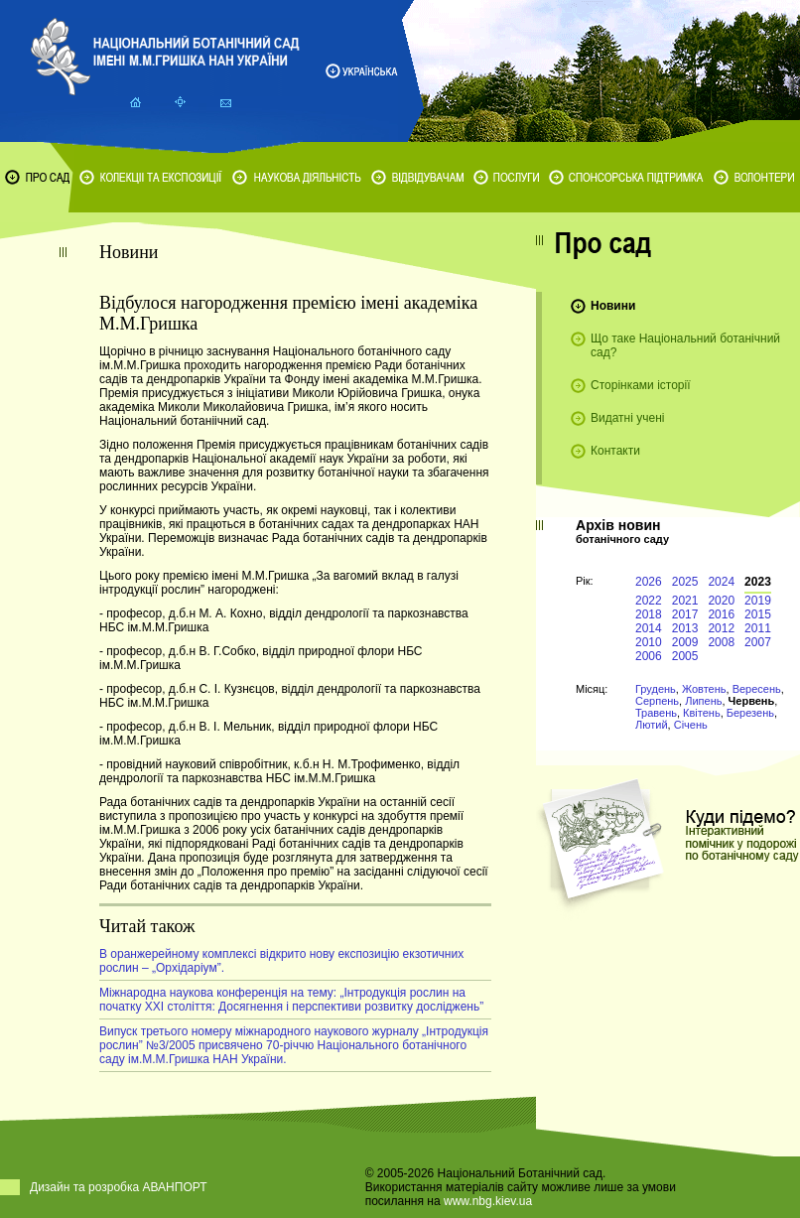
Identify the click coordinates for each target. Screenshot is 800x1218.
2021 (685, 601)
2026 (648, 582)
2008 (721, 642)
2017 (685, 614)
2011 (757, 628)
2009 (685, 642)
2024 (721, 582)
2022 (648, 601)
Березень (750, 713)
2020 (721, 601)
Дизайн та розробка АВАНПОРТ (118, 1187)
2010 (648, 642)
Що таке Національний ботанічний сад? (685, 345)
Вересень (757, 689)
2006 (648, 656)
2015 (757, 614)
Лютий (651, 725)
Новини (613, 306)
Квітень (702, 713)
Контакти (615, 451)
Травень (656, 713)
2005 (685, 656)
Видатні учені (627, 418)
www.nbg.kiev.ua (488, 1201)
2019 (757, 601)
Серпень (657, 701)
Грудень (655, 689)
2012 (721, 628)
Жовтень (704, 689)
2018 (648, 614)
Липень (703, 701)
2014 (648, 628)
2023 (757, 582)
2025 (685, 582)
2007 (757, 642)
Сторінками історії (641, 385)
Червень (752, 701)
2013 (685, 628)
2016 (721, 614)
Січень (691, 725)
